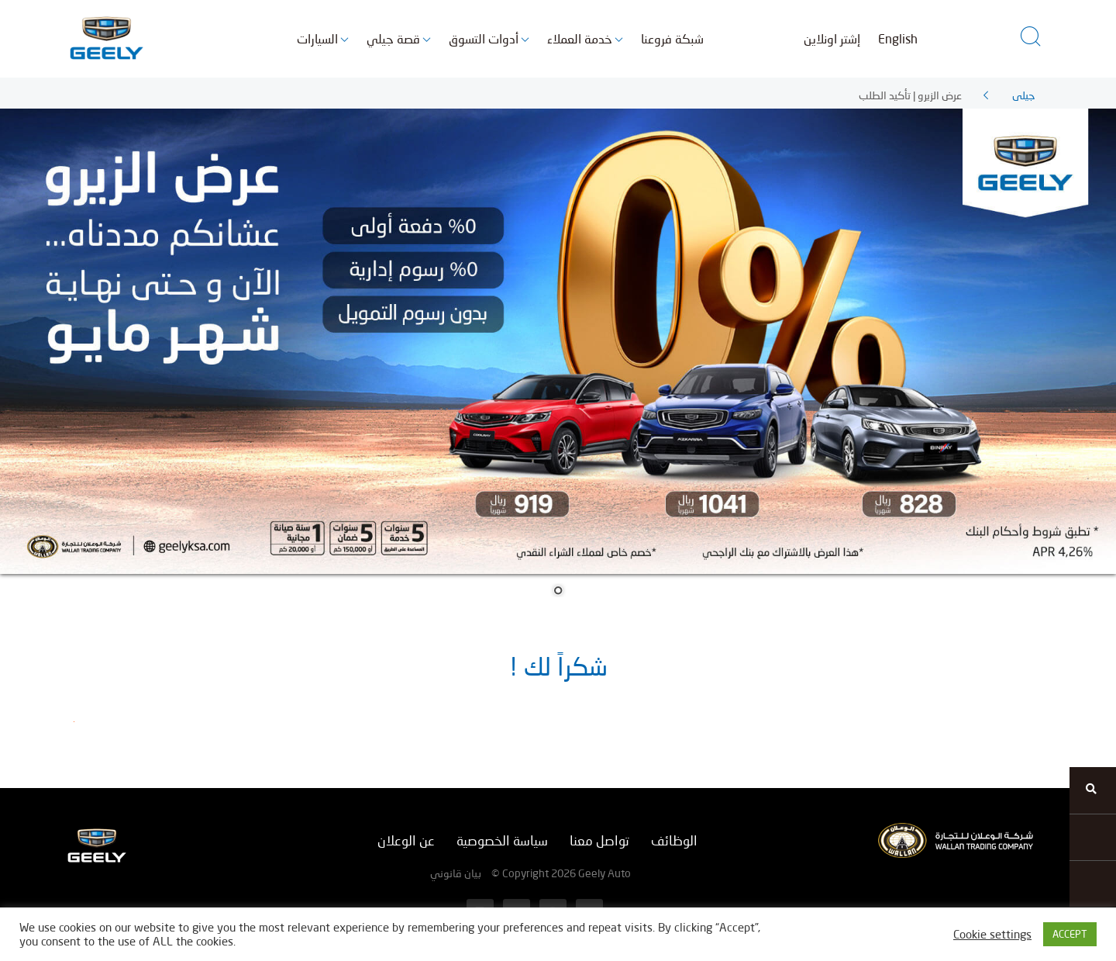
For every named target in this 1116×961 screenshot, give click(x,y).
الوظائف (674, 840)
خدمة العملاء (579, 38)
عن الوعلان (406, 840)
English (898, 38)
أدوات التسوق (483, 38)
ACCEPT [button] (1069, 934)
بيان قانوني (455, 873)
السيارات (317, 38)
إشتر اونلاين (832, 38)
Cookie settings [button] (992, 934)
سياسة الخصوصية (502, 840)
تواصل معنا (599, 840)
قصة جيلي (393, 38)
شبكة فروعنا (672, 38)
